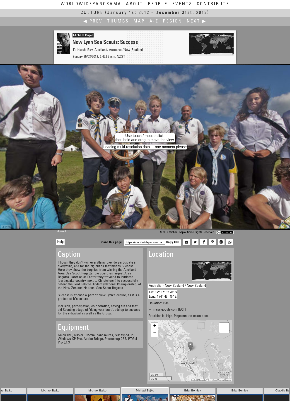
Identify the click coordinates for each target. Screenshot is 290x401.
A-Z (154, 21)
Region (172, 21)
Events (182, 4)
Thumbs (118, 21)
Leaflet (194, 380)
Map (139, 21)
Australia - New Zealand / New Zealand (177, 286)
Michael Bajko (83, 35)
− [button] (154, 333)
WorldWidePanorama (91, 4)
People (158, 4)
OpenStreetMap (214, 380)
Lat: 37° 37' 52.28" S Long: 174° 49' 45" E (163, 295)
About (134, 4)
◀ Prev (93, 21)
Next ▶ (197, 21)
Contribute (213, 4)
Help (60, 242)
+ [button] (154, 326)
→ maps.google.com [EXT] (167, 309)
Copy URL (173, 242)
